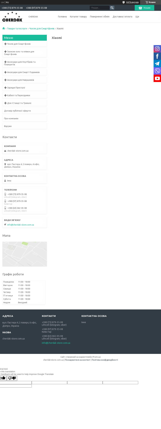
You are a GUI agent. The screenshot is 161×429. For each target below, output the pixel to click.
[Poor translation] (12, 378)
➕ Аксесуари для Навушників (19, 80)
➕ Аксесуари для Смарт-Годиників (22, 72)
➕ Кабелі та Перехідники (17, 95)
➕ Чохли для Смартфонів (17, 44)
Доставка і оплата (122, 16)
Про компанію (11, 118)
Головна (62, 16)
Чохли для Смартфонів (41, 28)
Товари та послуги (17, 28)
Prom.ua (97, 357)
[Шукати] (112, 8)
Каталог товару (78, 16)
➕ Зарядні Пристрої (14, 87)
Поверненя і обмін (99, 16)
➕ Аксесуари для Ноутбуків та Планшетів (19, 63)
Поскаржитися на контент (77, 360)
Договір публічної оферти (17, 111)
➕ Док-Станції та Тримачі (17, 103)
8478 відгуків (132, 2)
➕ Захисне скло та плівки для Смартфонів (19, 52)
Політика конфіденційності (105, 360)
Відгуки (8, 126)
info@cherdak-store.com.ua (20, 225)
